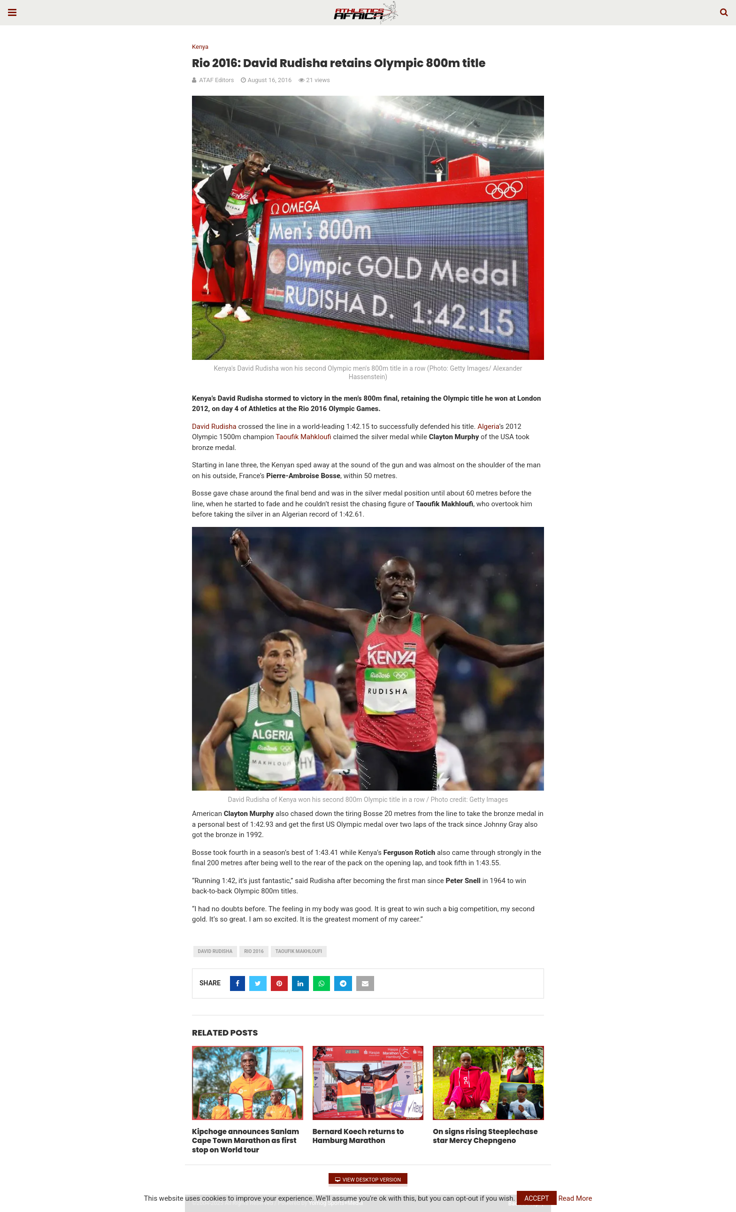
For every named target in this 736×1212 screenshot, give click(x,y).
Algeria (488, 426)
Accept (536, 1198)
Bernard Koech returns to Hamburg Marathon (358, 1136)
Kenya (200, 46)
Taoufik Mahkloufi (303, 437)
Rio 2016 (254, 951)
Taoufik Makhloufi (299, 951)
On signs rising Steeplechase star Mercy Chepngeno (485, 1136)
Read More (575, 1198)
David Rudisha (214, 426)
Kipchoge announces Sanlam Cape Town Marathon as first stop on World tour (245, 1141)
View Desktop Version (368, 1180)
